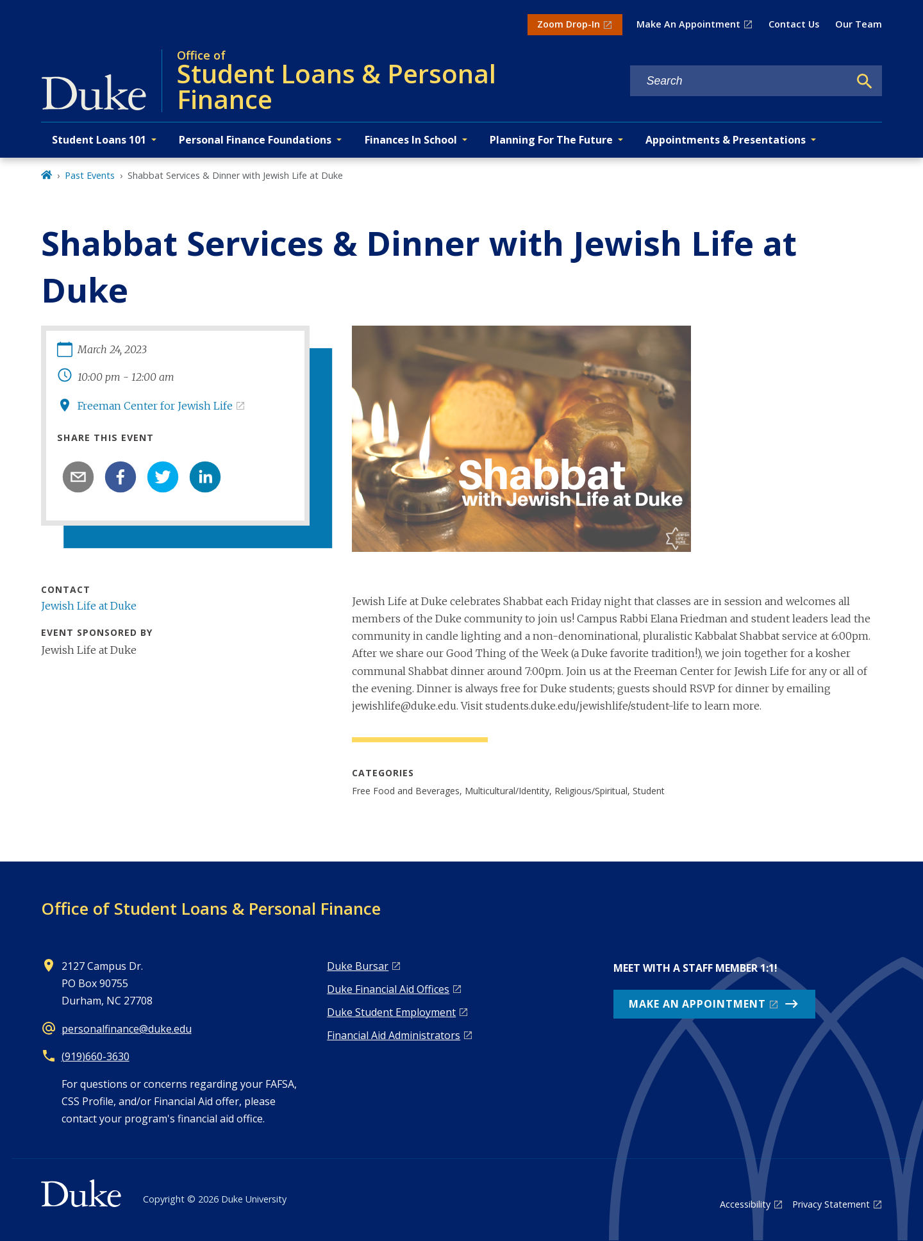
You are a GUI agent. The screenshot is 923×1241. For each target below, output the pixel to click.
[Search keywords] (740, 81)
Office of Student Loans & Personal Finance (211, 908)
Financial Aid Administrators (393, 1035)
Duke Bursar (357, 966)
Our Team (858, 24)
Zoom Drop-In (568, 24)
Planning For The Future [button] (551, 140)
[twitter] (163, 477)
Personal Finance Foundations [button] (255, 140)
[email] (78, 477)
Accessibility (745, 1204)
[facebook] (120, 477)
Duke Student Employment (391, 1012)
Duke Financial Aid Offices (388, 989)
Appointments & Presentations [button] (725, 140)
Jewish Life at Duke (89, 605)
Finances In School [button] (411, 140)
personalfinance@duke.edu (127, 1029)
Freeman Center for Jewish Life (155, 405)
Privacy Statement (831, 1204)
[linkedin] (205, 477)
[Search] (864, 81)
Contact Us (794, 24)
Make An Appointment (688, 24)
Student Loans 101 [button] (99, 140)
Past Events (90, 175)
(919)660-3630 (95, 1056)
